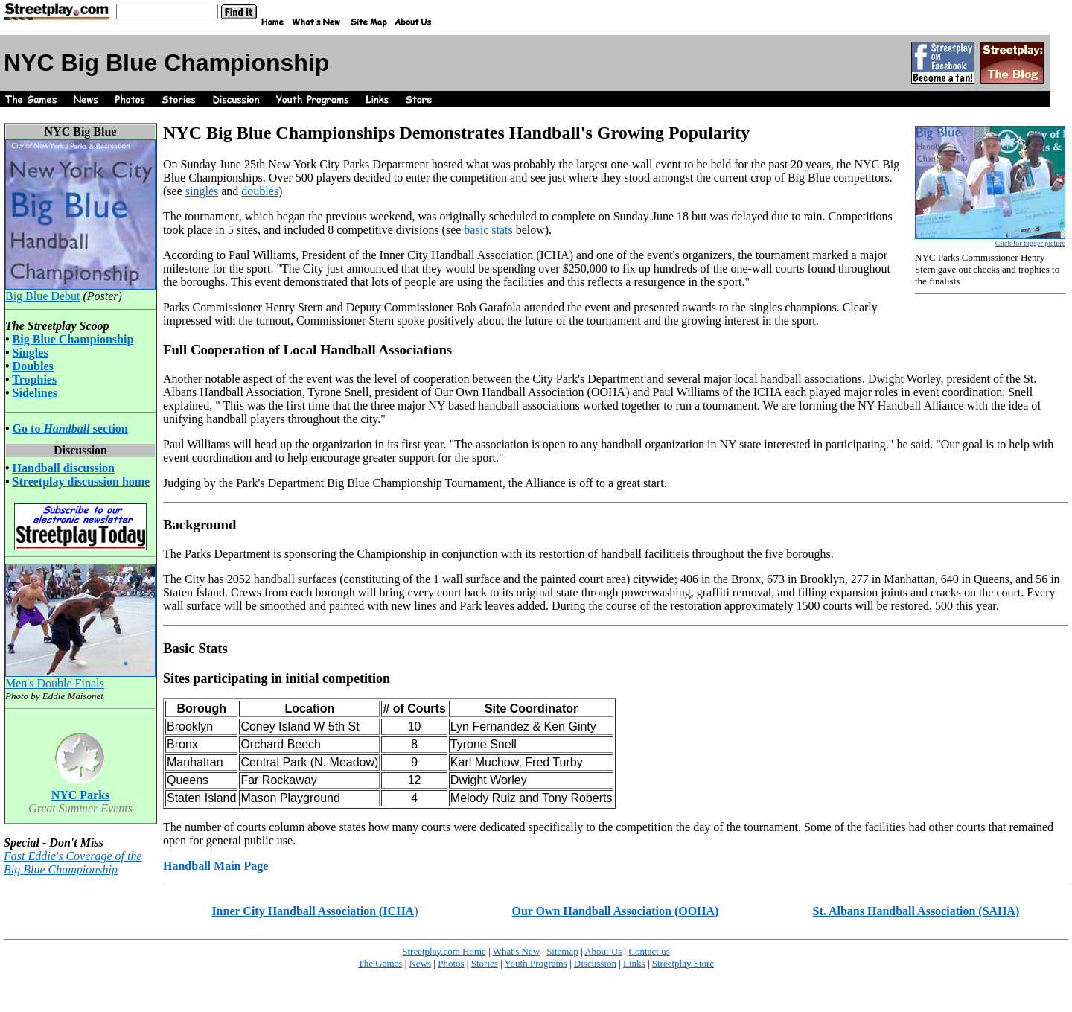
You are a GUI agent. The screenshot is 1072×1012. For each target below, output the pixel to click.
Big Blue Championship (73, 339)
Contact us (648, 951)
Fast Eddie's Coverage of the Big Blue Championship (73, 863)
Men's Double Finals (80, 678)
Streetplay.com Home (444, 951)
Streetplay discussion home (81, 481)
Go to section (70, 428)
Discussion (595, 963)
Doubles (33, 366)
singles (201, 191)
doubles (259, 191)
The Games (380, 963)
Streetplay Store (683, 963)
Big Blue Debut (80, 290)
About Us (603, 951)
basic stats (488, 229)
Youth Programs (535, 963)
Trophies (34, 379)
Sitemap (562, 951)
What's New (516, 951)
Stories (484, 963)
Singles (30, 352)
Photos (451, 963)
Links (634, 963)
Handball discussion (64, 468)
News (420, 963)
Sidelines (35, 392)
